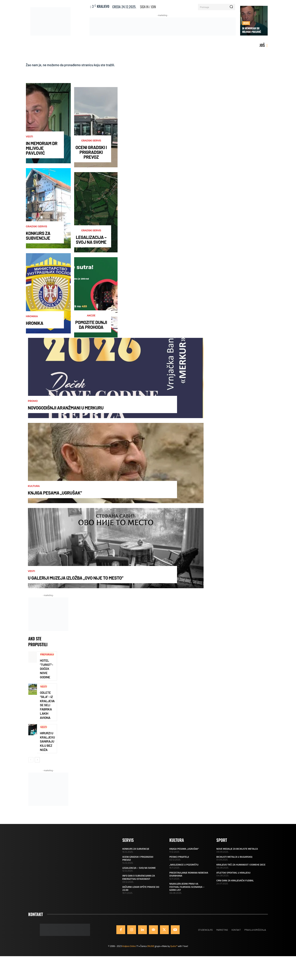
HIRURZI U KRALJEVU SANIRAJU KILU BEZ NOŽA (47, 744)
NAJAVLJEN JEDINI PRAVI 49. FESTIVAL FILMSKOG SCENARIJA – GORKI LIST (187, 890)
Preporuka (48, 656)
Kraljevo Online (129, 949)
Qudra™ (173, 949)
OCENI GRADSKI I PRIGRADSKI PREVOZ (91, 153)
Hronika (32, 318)
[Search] (231, 7)
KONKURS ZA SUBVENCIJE (38, 237)
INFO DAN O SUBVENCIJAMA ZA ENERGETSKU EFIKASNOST (138, 880)
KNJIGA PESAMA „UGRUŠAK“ (55, 494)
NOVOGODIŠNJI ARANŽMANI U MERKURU (66, 409)
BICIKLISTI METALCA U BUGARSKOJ (234, 860)
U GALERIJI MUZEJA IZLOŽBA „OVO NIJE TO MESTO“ (75, 579)
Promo (33, 402)
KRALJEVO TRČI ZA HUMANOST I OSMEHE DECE (240, 868)
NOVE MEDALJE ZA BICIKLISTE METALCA (237, 852)
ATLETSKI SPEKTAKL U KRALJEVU (233, 876)
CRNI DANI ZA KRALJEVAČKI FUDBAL (235, 884)
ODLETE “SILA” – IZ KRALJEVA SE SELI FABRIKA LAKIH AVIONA (47, 707)
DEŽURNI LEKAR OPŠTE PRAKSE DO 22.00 (140, 891)
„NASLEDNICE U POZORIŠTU (184, 868)
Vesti (246, 23)
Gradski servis (36, 228)
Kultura (34, 487)
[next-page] (37, 762)
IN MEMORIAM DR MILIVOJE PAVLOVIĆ (251, 30)
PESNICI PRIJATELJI (179, 860)
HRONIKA (34, 324)
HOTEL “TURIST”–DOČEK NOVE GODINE (46, 670)
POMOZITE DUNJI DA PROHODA (91, 326)
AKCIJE (91, 317)
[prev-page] (30, 762)
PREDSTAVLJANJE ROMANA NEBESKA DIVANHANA (188, 877)
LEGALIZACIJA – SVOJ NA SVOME (91, 241)
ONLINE (150, 949)
